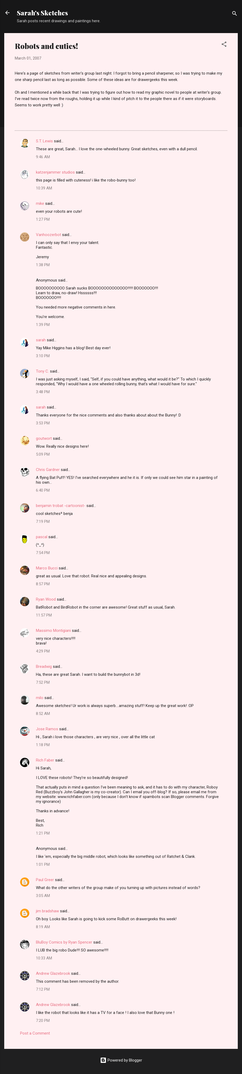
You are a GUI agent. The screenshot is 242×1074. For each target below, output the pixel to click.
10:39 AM (44, 188)
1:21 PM (43, 833)
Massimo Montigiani (53, 630)
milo (39, 697)
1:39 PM (43, 324)
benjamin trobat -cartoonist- (60, 505)
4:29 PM (43, 651)
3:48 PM (43, 391)
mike (40, 203)
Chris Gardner (48, 469)
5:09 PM (43, 454)
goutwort (44, 438)
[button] (224, 45)
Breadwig (44, 666)
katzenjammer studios (55, 172)
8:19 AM (43, 927)
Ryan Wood (46, 599)
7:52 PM (43, 682)
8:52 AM (43, 713)
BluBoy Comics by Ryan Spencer (64, 942)
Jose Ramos (47, 729)
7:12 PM (43, 989)
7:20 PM (43, 1020)
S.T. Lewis (44, 141)
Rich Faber (45, 760)
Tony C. (42, 371)
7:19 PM (43, 521)
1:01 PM (43, 864)
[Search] (234, 14)
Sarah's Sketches (42, 12)
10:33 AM (44, 958)
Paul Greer (45, 879)
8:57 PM (43, 584)
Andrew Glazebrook (53, 973)
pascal (41, 536)
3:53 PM (43, 423)
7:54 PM (43, 552)
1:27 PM (43, 219)
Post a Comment (35, 1033)
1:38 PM (43, 264)
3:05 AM (43, 895)
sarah (41, 340)
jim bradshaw (47, 911)
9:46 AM (43, 157)
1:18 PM (43, 744)
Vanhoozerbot (48, 234)
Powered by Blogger (121, 1060)
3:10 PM (43, 356)
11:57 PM (44, 615)
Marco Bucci (47, 568)
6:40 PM (43, 490)
